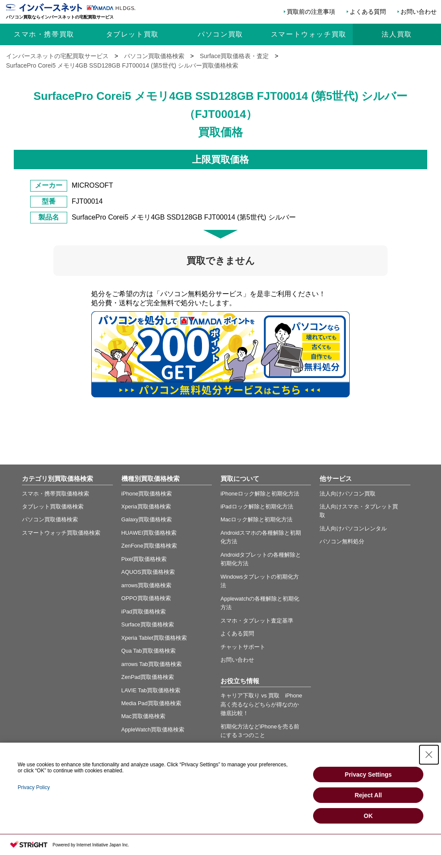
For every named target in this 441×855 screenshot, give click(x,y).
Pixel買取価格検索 (144, 559)
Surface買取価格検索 (147, 624)
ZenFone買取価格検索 (149, 545)
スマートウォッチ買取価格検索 (61, 533)
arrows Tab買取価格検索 (151, 664)
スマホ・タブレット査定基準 (256, 620)
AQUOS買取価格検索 (148, 572)
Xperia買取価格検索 (146, 506)
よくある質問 (368, 11)
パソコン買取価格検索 (50, 519)
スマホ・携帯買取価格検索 (55, 493)
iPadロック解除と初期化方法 (256, 506)
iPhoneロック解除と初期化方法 (259, 493)
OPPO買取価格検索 (146, 598)
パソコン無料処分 (342, 541)
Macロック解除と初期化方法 (256, 519)
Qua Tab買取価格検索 (148, 650)
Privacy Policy (34, 787)
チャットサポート (242, 647)
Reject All (368, 795)
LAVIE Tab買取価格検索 (150, 690)
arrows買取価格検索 (146, 585)
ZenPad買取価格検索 (147, 677)
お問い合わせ (419, 11)
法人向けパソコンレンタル (353, 528)
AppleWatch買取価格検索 (153, 729)
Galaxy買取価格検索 (146, 519)
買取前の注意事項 (311, 11)
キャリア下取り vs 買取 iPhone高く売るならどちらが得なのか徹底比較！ (261, 704)
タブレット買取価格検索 (53, 506)
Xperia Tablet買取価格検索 (154, 638)
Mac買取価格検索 (143, 716)
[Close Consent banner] (428, 754)
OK (368, 815)
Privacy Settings (368, 774)
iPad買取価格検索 (143, 611)
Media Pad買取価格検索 (151, 703)
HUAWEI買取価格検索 (149, 533)
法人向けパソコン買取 (348, 493)
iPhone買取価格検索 (146, 493)
